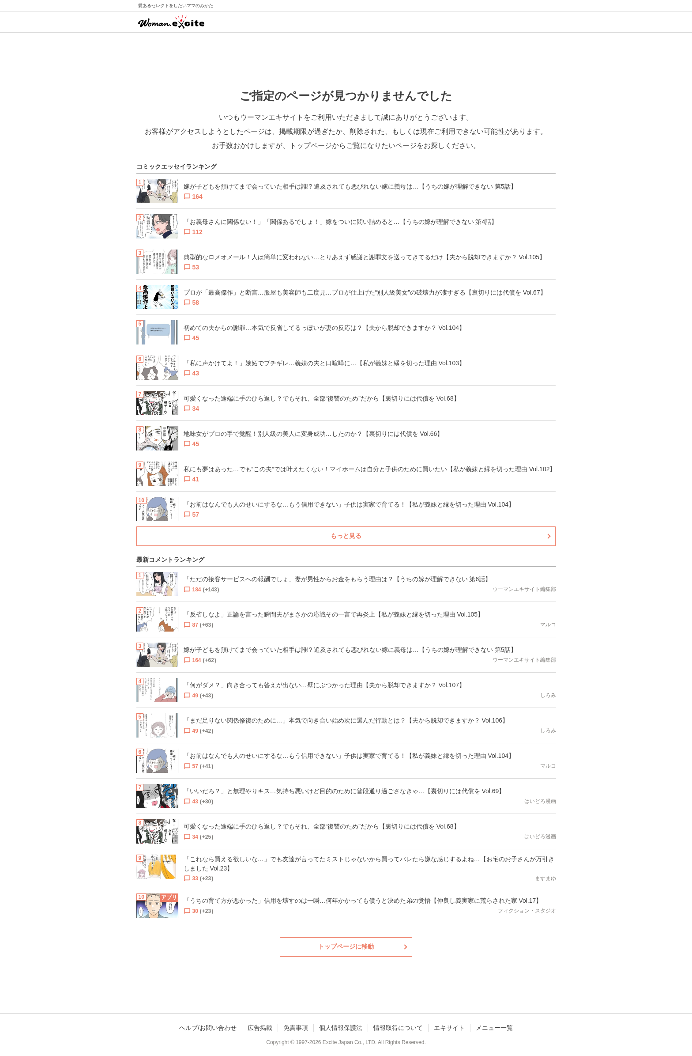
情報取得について (398, 1027)
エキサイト (449, 1027)
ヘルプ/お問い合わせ (208, 1027)
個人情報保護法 (340, 1027)
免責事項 (295, 1027)
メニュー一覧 (494, 1027)
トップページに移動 (346, 946)
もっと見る (346, 535)
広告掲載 (260, 1027)
